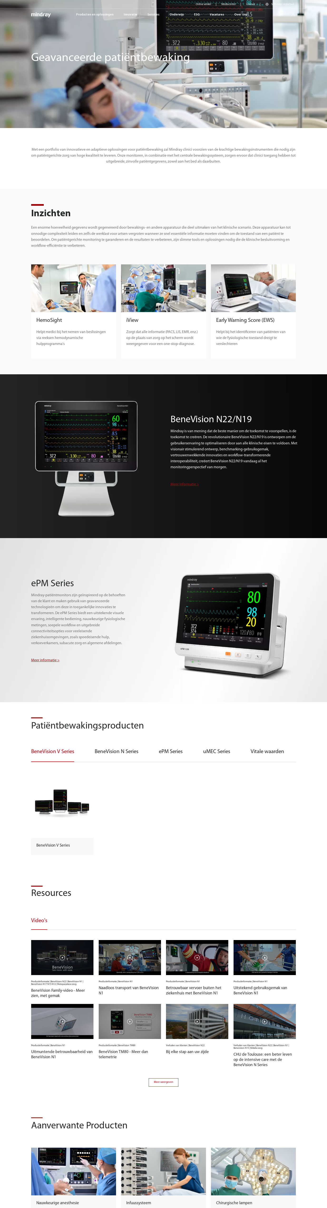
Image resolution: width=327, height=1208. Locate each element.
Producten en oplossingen (94, 14)
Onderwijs (177, 14)
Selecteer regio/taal (282, 4)
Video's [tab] (39, 921)
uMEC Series (216, 752)
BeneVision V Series (52, 752)
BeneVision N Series (116, 752)
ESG (197, 14)
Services (153, 14)
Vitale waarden (267, 752)
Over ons (240, 14)
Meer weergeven (163, 1082)
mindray (41, 14)
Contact (250, 4)
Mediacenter (228, 4)
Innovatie (130, 14)
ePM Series (171, 752)
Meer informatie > (185, 484)
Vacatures (217, 14)
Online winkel (203, 4)
